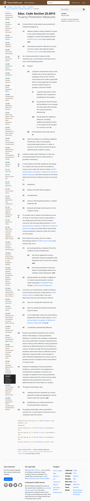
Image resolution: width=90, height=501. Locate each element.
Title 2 (24, 7)
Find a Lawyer (57, 471)
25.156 (9, 233)
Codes (75, 470)
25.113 (9, 176)
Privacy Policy (57, 492)
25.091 (9, 118)
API (54, 479)
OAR (74, 484)
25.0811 (8, 301)
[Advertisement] (73, 37)
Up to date (64, 9)
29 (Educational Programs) (42, 285)
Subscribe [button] (8, 479)
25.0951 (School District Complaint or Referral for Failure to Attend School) (40, 171)
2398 (40, 437)
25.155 (8, 222)
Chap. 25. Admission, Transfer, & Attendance (19, 9)
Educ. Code (17, 7)
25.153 (9, 200)
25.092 (9, 131)
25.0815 (9, 318)
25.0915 (8, 379)
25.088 (8, 88)
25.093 (9, 141)
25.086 (8, 74)
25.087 (8, 80)
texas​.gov (77, 21)
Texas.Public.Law (14, 2)
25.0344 (9, 292)
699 (40, 442)
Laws (74, 482)
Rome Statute (77, 490)
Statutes (10, 7)
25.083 (9, 51)
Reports (55, 485)
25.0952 (9, 403)
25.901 (9, 338)
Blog (54, 473)
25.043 (9, 15)
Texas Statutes (29, 3)
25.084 (8, 59)
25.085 (8, 67)
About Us (56, 476)
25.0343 (9, 276)
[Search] (58, 2)
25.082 (8, 44)
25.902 (9, 351)
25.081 (9, 37)
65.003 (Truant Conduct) (35, 39)
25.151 (8, 184)
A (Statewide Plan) (46, 283)
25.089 (9, 97)
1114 (40, 432)
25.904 (9, 367)
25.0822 (9, 329)
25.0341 (9, 245)
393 (40, 428)
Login (83, 3)
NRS (74, 479)
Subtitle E (30, 7)
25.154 (8, 211)
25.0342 (9, 258)
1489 (46, 421)
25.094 (9, 153)
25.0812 (8, 308)
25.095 (7, 164)
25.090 (8, 106)
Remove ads (76, 3)
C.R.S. (75, 473)
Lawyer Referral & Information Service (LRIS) (37, 477)
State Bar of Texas (34, 470)
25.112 (8, 170)
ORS (78, 484)
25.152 (9, 191)
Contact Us (56, 482)
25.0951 (9, 390)
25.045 (8, 27)
